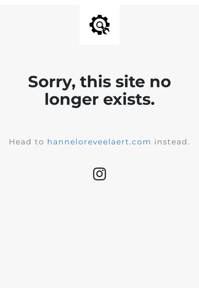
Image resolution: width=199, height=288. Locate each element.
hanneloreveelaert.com (99, 141)
